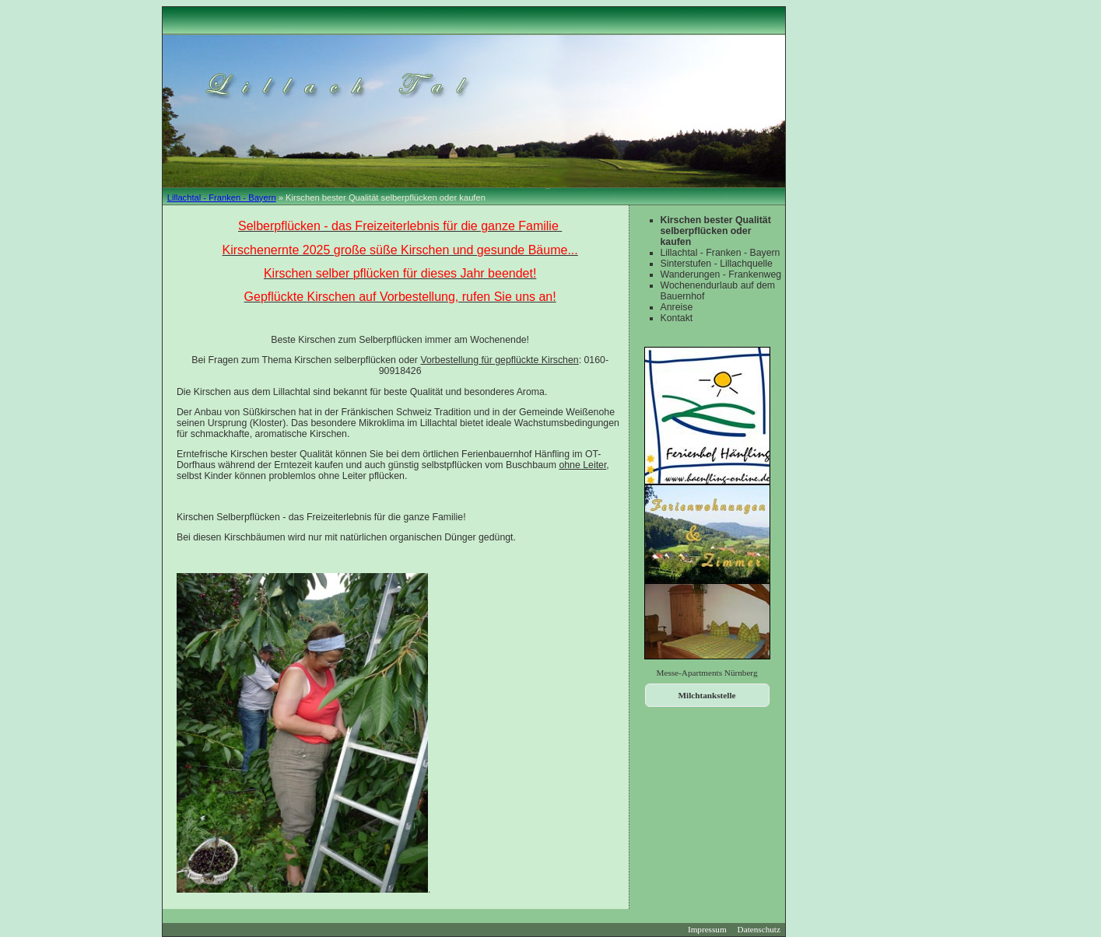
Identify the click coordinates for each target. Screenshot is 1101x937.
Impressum (707, 929)
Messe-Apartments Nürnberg (707, 672)
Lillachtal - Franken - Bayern (221, 197)
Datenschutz (759, 929)
